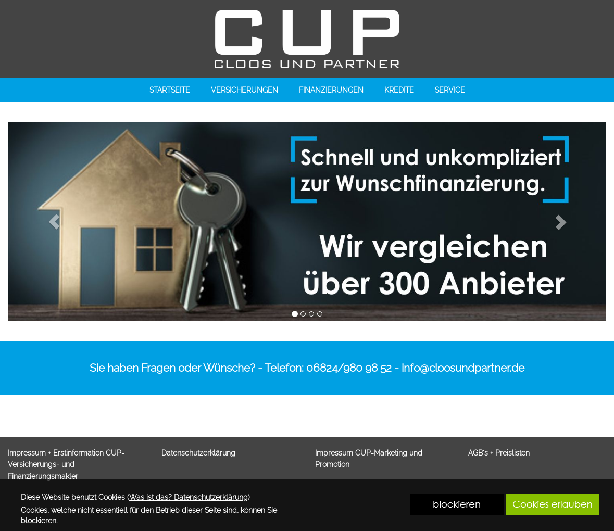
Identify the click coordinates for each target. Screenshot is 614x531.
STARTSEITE (169, 90)
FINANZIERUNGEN (331, 90)
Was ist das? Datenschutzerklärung (188, 497)
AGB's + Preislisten (499, 453)
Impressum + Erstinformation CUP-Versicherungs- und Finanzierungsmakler (66, 465)
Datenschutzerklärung (198, 453)
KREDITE (399, 90)
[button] (54, 221)
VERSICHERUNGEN (244, 90)
